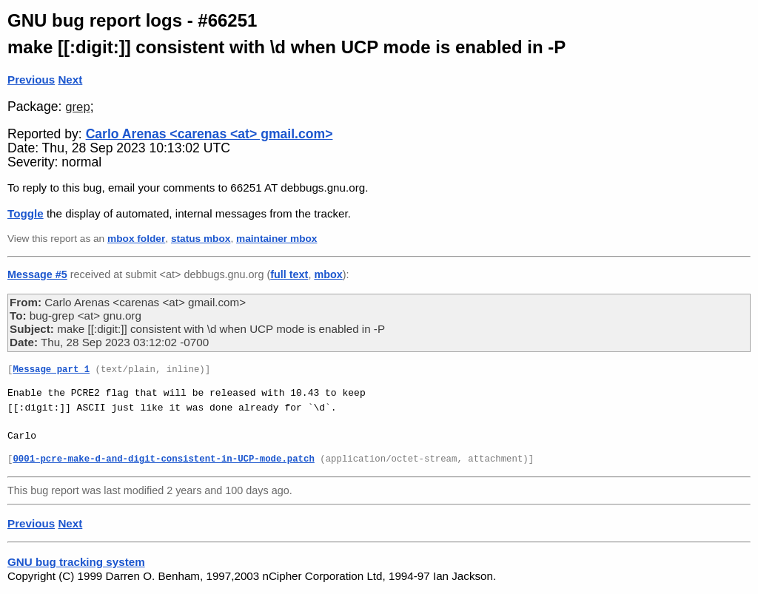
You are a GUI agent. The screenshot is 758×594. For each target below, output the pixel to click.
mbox (328, 274)
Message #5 (37, 274)
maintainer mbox (276, 238)
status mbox (201, 238)
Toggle (25, 213)
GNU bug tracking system (76, 562)
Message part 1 (51, 370)
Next (70, 79)
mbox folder (136, 238)
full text (289, 274)
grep (77, 107)
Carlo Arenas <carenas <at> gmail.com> (209, 133)
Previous (31, 79)
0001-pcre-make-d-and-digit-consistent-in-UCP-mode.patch (163, 459)
